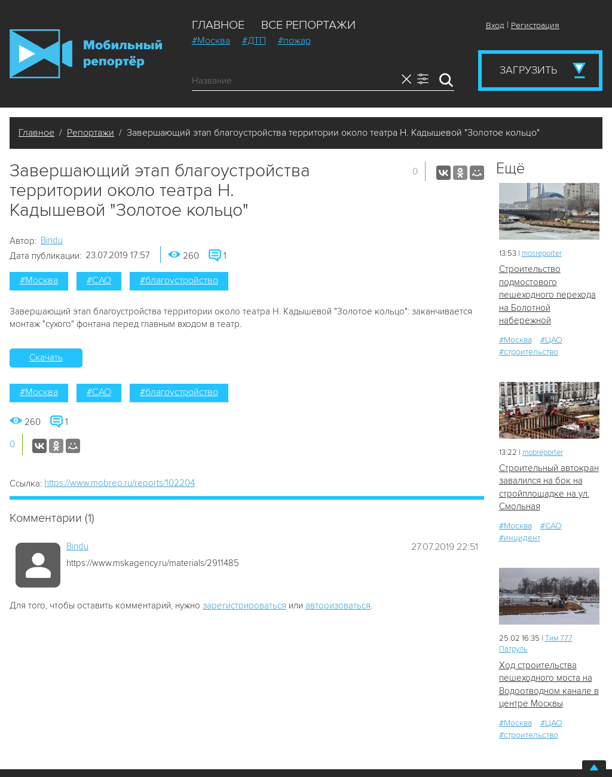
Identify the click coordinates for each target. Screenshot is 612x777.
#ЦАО (551, 340)
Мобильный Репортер (86, 53)
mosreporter (542, 253)
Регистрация (535, 25)
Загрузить (528, 70)
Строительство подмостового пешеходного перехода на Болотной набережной (547, 295)
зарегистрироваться (244, 605)
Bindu (52, 240)
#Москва (211, 41)
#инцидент (519, 538)
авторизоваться (338, 605)
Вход (495, 25)
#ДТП (254, 41)
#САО (99, 280)
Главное (218, 25)
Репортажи (90, 133)
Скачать (46, 357)
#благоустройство (179, 280)
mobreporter (542, 452)
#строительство (528, 352)
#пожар (294, 41)
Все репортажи (308, 25)
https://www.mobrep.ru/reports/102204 (119, 483)
